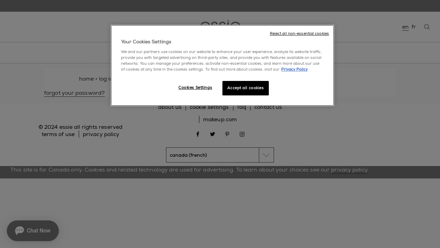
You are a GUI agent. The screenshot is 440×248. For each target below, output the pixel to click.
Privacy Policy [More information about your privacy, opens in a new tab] (294, 69)
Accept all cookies (245, 88)
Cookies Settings (195, 87)
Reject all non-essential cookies (299, 33)
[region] (222, 65)
